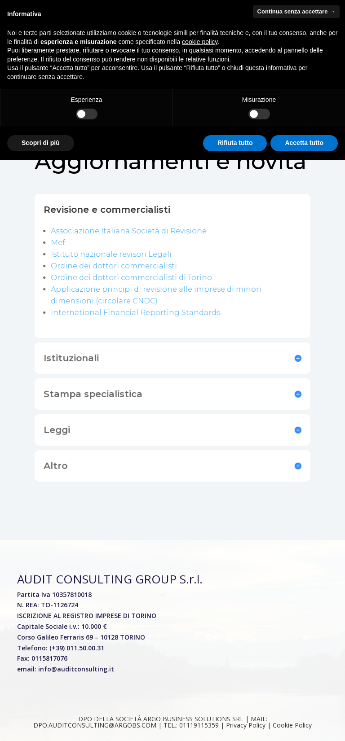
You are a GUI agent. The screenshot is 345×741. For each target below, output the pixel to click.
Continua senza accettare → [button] (296, 11)
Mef (60, 241)
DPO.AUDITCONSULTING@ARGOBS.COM (94, 725)
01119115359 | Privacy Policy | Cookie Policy (245, 725)
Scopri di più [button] (41, 142)
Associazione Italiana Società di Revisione (129, 230)
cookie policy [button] (199, 41)
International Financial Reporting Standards (136, 310)
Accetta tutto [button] (304, 142)
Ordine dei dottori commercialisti (115, 264)
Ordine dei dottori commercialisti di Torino (132, 276)
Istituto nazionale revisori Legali (112, 253)
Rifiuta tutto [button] (235, 142)
